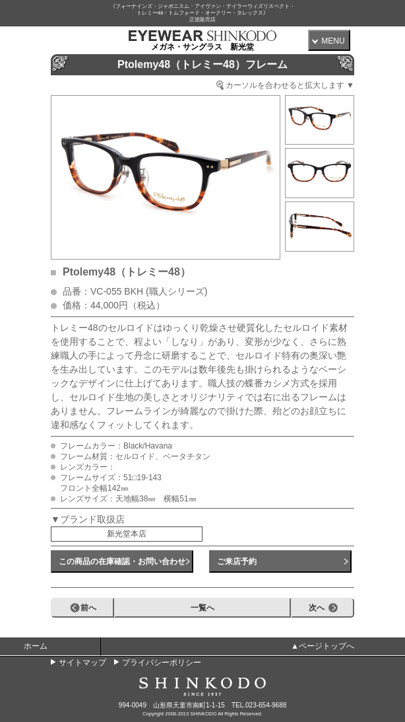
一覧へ (202, 607)
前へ (88, 607)
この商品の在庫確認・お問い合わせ (122, 561)
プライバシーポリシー (161, 662)
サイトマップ (82, 662)
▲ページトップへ (322, 646)
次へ (317, 607)
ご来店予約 (237, 561)
